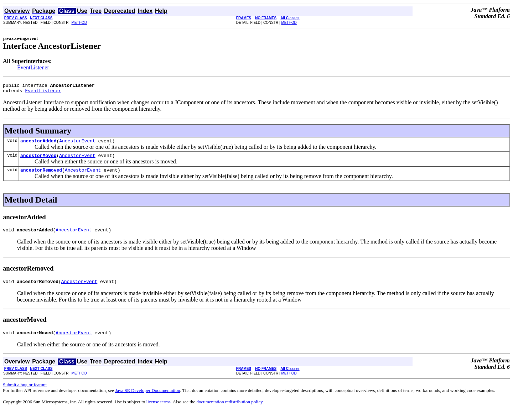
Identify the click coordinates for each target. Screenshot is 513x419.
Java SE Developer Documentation (147, 399)
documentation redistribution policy (229, 410)
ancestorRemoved (41, 175)
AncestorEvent (77, 144)
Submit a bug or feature (25, 393)
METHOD (79, 23)
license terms (158, 410)
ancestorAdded (38, 144)
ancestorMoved (38, 159)
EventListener (33, 67)
